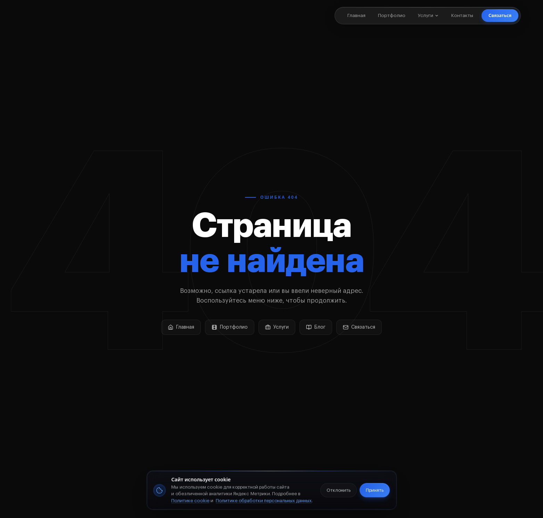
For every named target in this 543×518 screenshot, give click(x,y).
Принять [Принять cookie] (375, 491)
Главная (356, 15)
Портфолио (391, 15)
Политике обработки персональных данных (264, 502)
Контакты (462, 15)
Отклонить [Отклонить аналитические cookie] (339, 491)
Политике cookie (190, 502)
